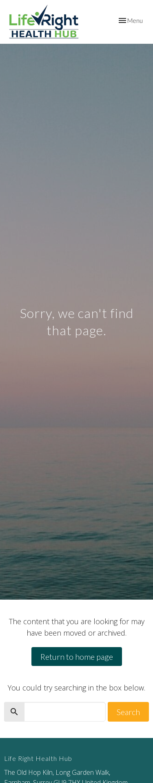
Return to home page (76, 656)
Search (128, 712)
